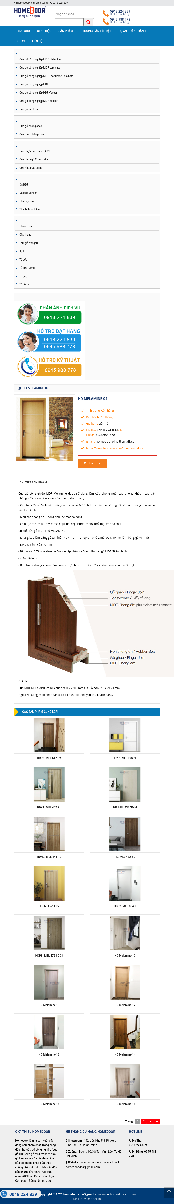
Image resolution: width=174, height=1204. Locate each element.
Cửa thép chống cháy (31, 134)
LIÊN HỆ (37, 41)
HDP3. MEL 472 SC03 (49, 955)
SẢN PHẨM (66, 31)
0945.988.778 (105, 435)
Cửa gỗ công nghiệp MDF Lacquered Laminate (46, 76)
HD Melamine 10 (124, 955)
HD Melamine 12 (124, 1005)
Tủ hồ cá (24, 284)
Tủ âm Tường (27, 268)
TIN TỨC (19, 41)
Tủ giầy (23, 276)
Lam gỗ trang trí (28, 243)
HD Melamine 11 (48, 1005)
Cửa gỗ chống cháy (30, 126)
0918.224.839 (107, 430)
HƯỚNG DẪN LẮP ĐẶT (97, 31)
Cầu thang (25, 234)
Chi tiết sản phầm (33, 482)
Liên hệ (103, 423)
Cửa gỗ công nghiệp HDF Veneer (38, 92)
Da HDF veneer (28, 193)
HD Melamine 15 (48, 1104)
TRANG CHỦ (22, 31)
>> (156, 1121)
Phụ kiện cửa (26, 201)
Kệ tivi (22, 251)
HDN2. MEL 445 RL (49, 856)
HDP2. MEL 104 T (125, 906)
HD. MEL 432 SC (125, 856)
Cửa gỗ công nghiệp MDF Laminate (39, 67)
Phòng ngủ (25, 226)
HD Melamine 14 (124, 1054)
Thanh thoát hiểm (29, 209)
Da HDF (23, 184)
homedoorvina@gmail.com (117, 441)
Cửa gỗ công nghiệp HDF (33, 84)
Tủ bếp (23, 259)
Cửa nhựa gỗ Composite (33, 159)
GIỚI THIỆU (44, 31)
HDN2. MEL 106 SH (125, 758)
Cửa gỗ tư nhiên (28, 109)
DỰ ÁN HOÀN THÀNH (132, 31)
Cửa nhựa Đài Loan (30, 168)
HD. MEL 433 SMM (125, 807)
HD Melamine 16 (124, 1104)
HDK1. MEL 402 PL (49, 807)
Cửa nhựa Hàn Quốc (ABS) (35, 151)
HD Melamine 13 (48, 1054)
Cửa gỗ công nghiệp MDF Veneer (38, 101)
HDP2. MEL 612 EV (49, 758)
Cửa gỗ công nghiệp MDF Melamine (40, 59)
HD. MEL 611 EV (49, 906)
